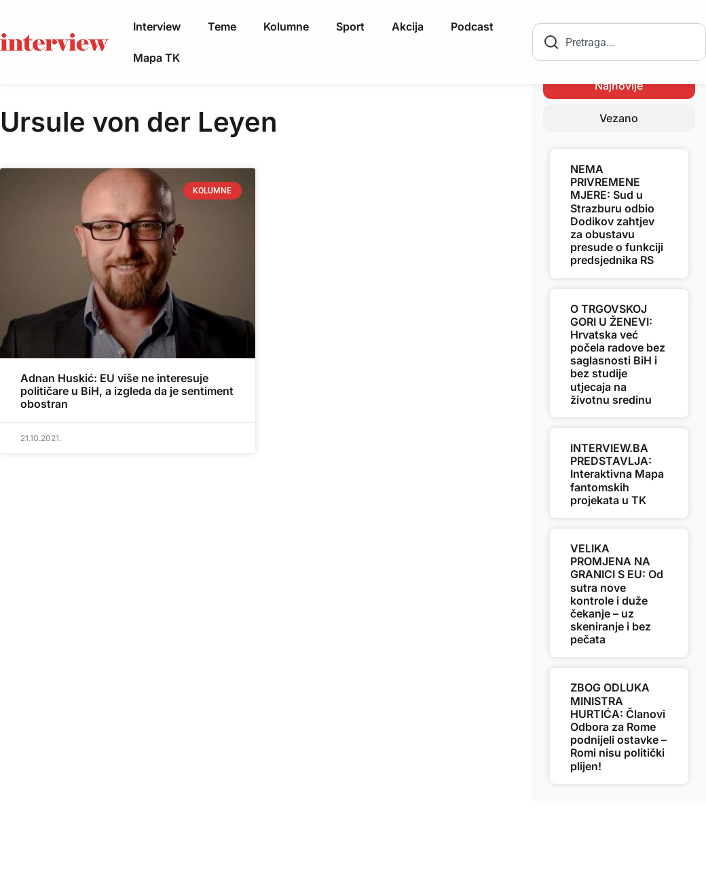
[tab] (619, 85)
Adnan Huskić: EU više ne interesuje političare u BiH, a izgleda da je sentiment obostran (127, 391)
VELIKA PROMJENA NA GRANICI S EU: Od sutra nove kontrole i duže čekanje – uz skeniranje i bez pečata (616, 594)
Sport (350, 26)
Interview (157, 26)
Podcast (472, 26)
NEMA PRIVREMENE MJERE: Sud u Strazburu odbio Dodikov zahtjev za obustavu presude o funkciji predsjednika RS (616, 214)
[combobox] (619, 42)
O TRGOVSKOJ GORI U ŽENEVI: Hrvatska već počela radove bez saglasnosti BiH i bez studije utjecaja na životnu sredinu (617, 354)
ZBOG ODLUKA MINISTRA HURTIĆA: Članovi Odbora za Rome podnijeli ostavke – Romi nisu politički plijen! (618, 726)
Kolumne (286, 26)
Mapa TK (156, 57)
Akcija (408, 26)
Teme (222, 26)
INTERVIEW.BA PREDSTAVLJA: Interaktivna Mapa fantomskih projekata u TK (617, 474)
